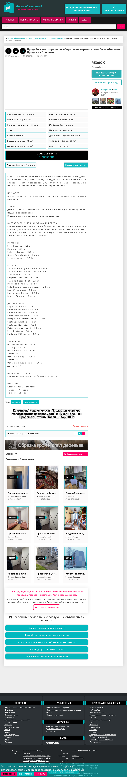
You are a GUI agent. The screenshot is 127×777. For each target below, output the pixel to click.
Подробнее (9, 773)
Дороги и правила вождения (101, 739)
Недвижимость (29, 20)
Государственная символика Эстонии (19, 707)
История (8, 725)
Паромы (92, 717)
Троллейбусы (95, 727)
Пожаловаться (80, 426)
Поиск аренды (95, 742)
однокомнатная (30, 402)
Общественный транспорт (100, 720)
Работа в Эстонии (53, 20)
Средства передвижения (106, 703)
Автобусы (93, 725)
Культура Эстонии (11, 727)
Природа (8, 742)
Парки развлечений (54, 715)
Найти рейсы (94, 710)
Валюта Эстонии (11, 715)
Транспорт (10, 20)
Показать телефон (106, 74)
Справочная (63, 722)
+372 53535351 (78, 758)
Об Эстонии (21, 703)
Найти (121, 27)
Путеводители (52, 743)
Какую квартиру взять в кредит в (37, 756)
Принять (40, 773)
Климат (7, 732)
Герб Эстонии (9, 712)
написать (75, 756)
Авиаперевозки (96, 707)
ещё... (85, 20)
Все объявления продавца (106, 107)
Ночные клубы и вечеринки (57, 707)
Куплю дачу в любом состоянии (46, 649)
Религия (7, 737)
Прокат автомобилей (98, 737)
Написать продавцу (106, 82)
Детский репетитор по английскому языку (46, 635)
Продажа (61, 38)
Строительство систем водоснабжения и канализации (46, 642)
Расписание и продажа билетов (102, 715)
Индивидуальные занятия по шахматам (47, 656)
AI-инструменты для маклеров (36, 761)
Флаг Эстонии (10, 710)
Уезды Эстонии (10, 722)
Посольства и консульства (57, 726)
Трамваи (93, 730)
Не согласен (25, 773)
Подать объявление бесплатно (82, 9)
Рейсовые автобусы (97, 712)
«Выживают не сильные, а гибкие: (37, 758)
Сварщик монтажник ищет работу (47, 627)
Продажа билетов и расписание (102, 735)
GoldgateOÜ (106, 90)
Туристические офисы (55, 729)
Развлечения (63, 703)
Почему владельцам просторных (36, 763)
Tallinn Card (51, 731)
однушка (16, 402)
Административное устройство (17, 720)
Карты (63, 738)
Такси (92, 722)
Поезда (92, 732)
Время (7, 730)
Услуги (72, 20)
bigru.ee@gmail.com (79, 763)
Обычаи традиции (11, 735)
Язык (6, 739)
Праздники (9, 717)
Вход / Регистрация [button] (114, 8)
